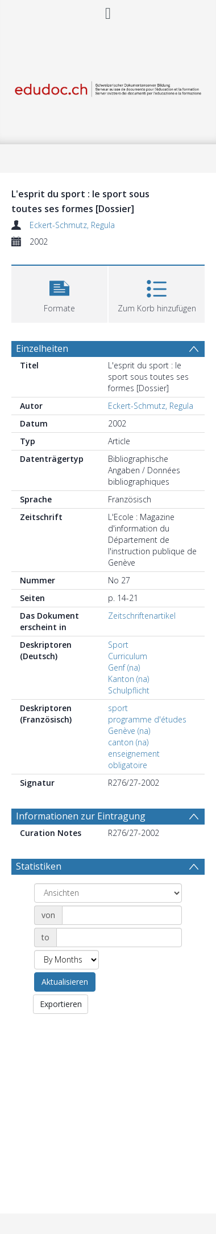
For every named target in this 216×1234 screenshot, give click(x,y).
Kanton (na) (128, 678)
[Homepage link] (108, 86)
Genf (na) (124, 667)
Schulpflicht (128, 690)
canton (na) (128, 742)
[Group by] (108, 893)
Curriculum (127, 656)
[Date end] (119, 937)
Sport (118, 644)
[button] (59, 293)
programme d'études (147, 719)
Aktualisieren (64, 981)
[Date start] (122, 915)
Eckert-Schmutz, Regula (72, 225)
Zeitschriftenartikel (142, 615)
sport (118, 708)
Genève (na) (129, 730)
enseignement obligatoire (134, 759)
